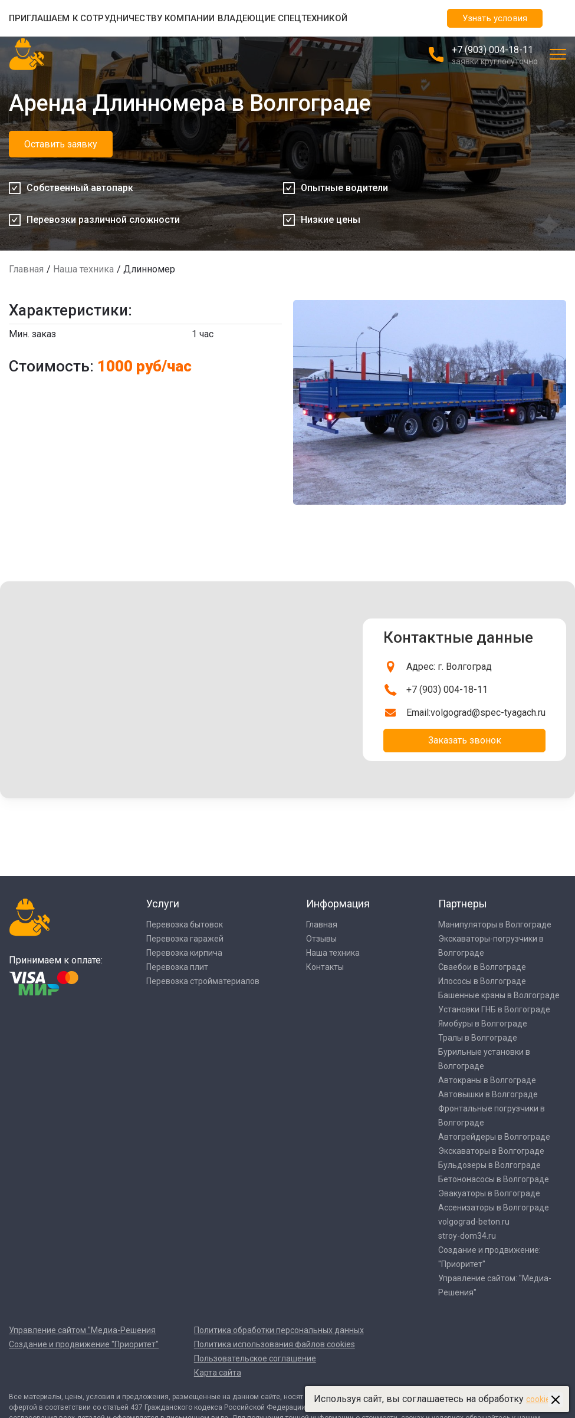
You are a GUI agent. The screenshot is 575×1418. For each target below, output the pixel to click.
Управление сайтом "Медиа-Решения (82, 1330)
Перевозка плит (177, 967)
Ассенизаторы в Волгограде (493, 1207)
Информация (338, 903)
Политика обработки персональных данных (279, 1330)
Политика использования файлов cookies (274, 1344)
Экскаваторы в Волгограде (491, 1151)
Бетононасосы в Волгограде (493, 1179)
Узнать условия (494, 18)
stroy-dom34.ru (467, 1236)
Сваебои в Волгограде (482, 967)
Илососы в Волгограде (482, 981)
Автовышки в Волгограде (488, 1094)
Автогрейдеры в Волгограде (494, 1136)
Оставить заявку (60, 144)
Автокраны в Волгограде (487, 1080)
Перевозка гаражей (185, 938)
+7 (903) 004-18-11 (492, 49)
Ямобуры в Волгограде (482, 1023)
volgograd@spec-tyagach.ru (488, 712)
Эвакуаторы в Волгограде (489, 1193)
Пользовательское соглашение (255, 1358)
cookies (540, 1399)
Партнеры (462, 903)
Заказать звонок (464, 740)
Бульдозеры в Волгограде (489, 1165)
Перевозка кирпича (184, 953)
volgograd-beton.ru (474, 1221)
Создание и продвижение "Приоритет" (84, 1344)
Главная (26, 269)
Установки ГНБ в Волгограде (494, 1009)
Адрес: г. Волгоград (449, 666)
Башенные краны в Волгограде (499, 995)
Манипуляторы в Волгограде (494, 924)
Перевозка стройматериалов (202, 981)
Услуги (162, 903)
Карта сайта (217, 1372)
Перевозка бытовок (184, 924)
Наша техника (83, 269)
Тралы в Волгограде (477, 1037)
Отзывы (321, 938)
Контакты (325, 967)
